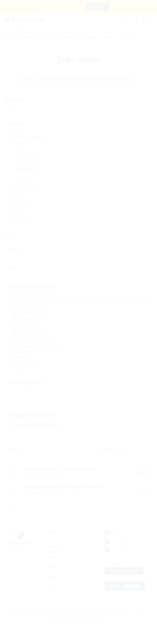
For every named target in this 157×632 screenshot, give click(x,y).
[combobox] (27, 448)
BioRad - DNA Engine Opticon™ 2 (34, 425)
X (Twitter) (115, 549)
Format (13, 249)
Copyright (13, 613)
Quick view (143, 472)
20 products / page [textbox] (112, 449)
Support (113, 19)
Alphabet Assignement (25, 383)
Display (8, 236)
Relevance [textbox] (14, 449)
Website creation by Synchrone (90, 621)
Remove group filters (24, 368)
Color (11, 268)
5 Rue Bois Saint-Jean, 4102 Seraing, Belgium (76, 613)
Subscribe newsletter (124, 571)
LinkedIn (114, 533)
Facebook (115, 541)
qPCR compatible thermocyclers (33, 287)
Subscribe (97, 7)
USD (151, 19)
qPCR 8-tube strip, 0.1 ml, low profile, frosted (62, 487)
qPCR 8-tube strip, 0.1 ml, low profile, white (61, 469)
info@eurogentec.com (117, 613)
